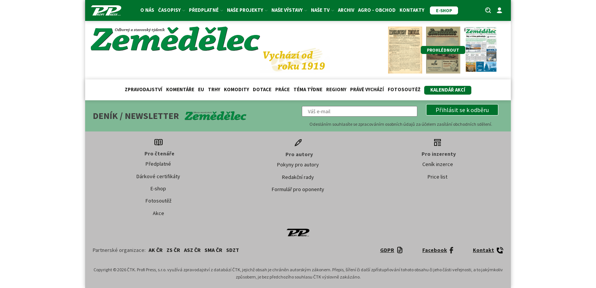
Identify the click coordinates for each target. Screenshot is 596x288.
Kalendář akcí (447, 90)
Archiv (346, 10)
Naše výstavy (289, 10)
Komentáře (180, 89)
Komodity (236, 89)
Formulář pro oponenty (298, 189)
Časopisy (171, 10)
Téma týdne (307, 89)
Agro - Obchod (377, 10)
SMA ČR (213, 250)
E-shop (158, 188)
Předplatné (206, 10)
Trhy (214, 89)
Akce (158, 213)
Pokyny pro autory (298, 164)
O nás (147, 10)
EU (201, 89)
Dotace (262, 89)
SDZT (232, 250)
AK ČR (156, 250)
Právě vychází (367, 89)
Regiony (336, 89)
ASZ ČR (192, 250)
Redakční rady (298, 177)
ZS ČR (173, 250)
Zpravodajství (143, 89)
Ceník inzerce (437, 164)
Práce (282, 89)
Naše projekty (247, 10)
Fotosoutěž (404, 89)
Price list (437, 176)
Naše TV (322, 10)
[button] (462, 110)
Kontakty (411, 10)
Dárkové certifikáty (158, 176)
